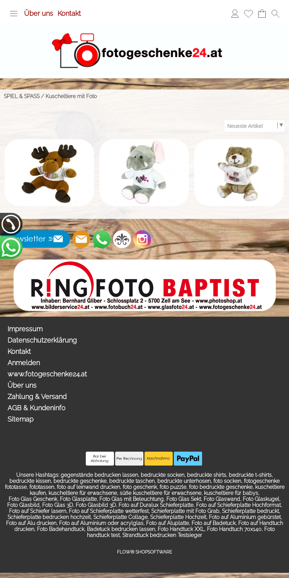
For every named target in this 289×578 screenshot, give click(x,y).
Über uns (38, 13)
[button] (14, 13)
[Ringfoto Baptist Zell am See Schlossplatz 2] (145, 262)
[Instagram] (142, 239)
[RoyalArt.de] (122, 239)
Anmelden (24, 363)
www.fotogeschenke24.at (47, 374)
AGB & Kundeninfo (36, 408)
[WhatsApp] (101, 239)
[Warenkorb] (262, 13)
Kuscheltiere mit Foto (71, 96)
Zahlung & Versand (37, 397)
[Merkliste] (248, 13)
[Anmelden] (235, 13)
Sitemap (20, 419)
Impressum (25, 329)
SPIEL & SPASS (22, 96)
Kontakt (69, 13)
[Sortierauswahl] (254, 126)
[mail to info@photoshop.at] (81, 239)
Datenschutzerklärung (42, 340)
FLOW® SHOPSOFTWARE (144, 552)
